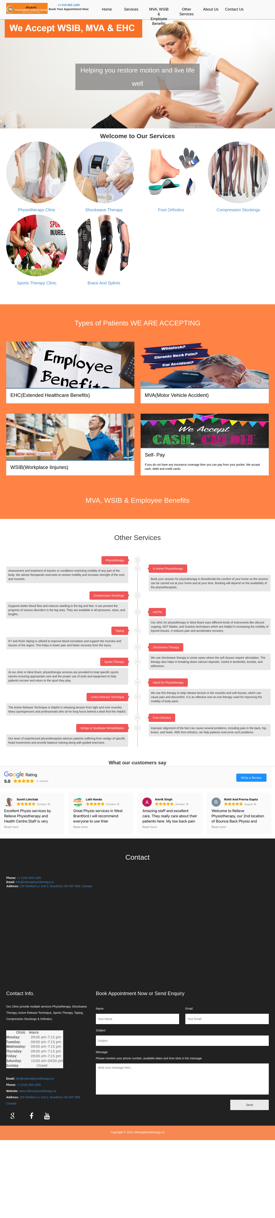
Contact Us (234, 9)
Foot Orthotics (171, 210)
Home (107, 9)
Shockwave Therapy (104, 210)
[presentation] (124, 1104)
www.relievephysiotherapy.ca (37, 1091)
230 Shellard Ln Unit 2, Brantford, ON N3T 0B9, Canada (56, 886)
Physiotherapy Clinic (36, 210)
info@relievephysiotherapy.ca (35, 882)
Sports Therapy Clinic (37, 283)
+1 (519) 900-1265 (29, 878)
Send (249, 1105)
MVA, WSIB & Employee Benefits (159, 16)
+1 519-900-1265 (69, 5)
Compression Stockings (238, 210)
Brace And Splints (104, 283)
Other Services (186, 11)
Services (131, 9)
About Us (210, 9)
